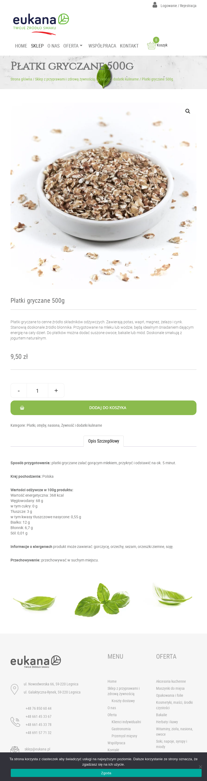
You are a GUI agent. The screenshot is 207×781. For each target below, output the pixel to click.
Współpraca (116, 742)
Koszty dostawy (123, 700)
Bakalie (161, 714)
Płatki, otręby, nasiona (43, 425)
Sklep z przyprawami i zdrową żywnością (65, 79)
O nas (112, 707)
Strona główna (21, 79)
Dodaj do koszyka (107, 407)
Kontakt (113, 749)
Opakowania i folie (169, 695)
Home (112, 681)
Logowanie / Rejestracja (174, 5)
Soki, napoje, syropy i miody (171, 744)
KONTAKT (129, 45)
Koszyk (157, 45)
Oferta (112, 714)
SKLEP (37, 45)
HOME (21, 45)
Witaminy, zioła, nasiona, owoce (174, 731)
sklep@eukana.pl (37, 749)
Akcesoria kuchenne (171, 681)
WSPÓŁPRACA (102, 45)
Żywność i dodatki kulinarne (118, 79)
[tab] (104, 441)
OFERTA (70, 45)
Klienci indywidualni (126, 721)
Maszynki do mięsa (170, 688)
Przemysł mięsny (124, 735)
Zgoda (106, 773)
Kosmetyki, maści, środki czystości (174, 705)
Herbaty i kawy (167, 721)
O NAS (53, 45)
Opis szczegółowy (103, 441)
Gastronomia (121, 728)
